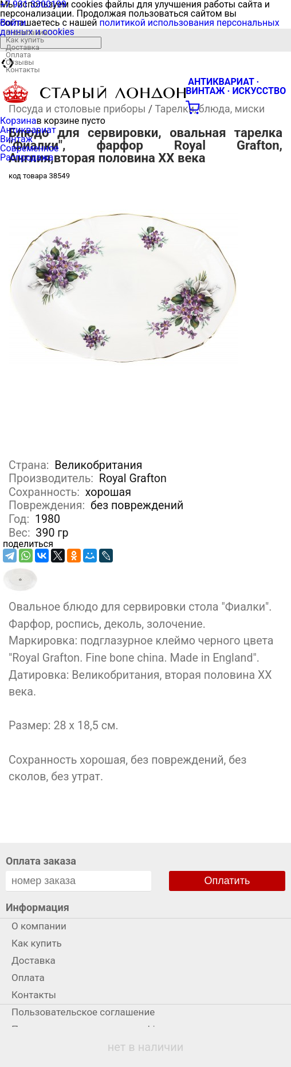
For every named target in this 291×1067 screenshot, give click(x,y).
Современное (29, 148)
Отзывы (20, 62)
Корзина (18, 120)
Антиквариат (28, 129)
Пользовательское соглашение (83, 1012)
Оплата (18, 54)
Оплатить (227, 880)
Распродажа (26, 157)
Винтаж (16, 139)
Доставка (23, 47)
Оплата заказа (41, 861)
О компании (27, 32)
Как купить (25, 40)
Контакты (23, 69)
